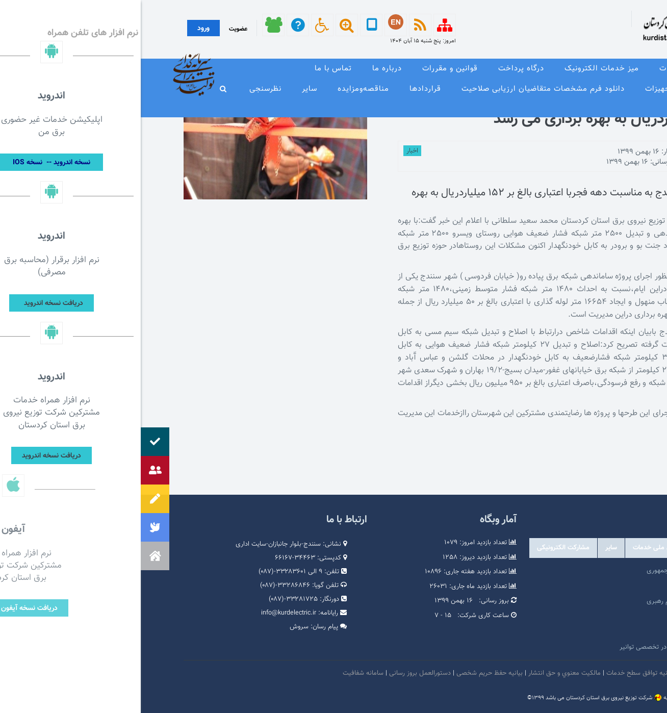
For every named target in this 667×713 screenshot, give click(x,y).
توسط (589, 152)
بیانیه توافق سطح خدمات (499, 673)
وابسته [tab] (576, 548)
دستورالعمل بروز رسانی (279, 673)
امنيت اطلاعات (557, 673)
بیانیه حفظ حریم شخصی (349, 673)
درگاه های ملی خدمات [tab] (522, 548)
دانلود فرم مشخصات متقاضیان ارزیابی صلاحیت (402, 89)
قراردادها (284, 89)
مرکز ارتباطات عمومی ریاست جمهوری (555, 571)
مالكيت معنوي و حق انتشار (424, 673)
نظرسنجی (125, 89)
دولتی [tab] (609, 548)
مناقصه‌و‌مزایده (222, 89)
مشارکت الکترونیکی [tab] (422, 548)
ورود (63, 28)
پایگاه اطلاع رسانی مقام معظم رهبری (555, 601)
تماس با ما (192, 68)
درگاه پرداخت (380, 68)
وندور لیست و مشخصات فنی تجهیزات (569, 89)
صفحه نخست (611, 68)
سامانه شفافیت (223, 673)
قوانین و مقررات (309, 68)
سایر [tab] (470, 548)
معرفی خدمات (543, 68)
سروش (158, 627)
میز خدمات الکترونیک (461, 68)
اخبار (271, 151)
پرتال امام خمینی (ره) (576, 586)
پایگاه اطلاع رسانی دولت (572, 617)
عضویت (97, 29)
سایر (168, 89)
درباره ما (246, 68)
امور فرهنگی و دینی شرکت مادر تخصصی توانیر (541, 647)
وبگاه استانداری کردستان (572, 632)
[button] (14, 556)
